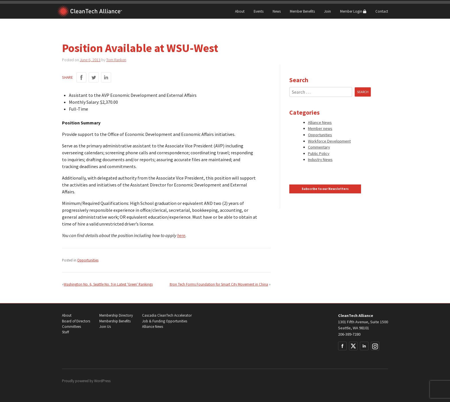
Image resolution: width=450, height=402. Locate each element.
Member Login (353, 11)
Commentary (319, 147)
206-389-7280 (349, 334)
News (277, 11)
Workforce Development (329, 141)
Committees (71, 326)
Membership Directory (116, 315)
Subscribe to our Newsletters (325, 189)
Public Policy (318, 153)
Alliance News (320, 122)
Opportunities (87, 260)
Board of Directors (76, 321)
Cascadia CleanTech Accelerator (167, 315)
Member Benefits (302, 11)
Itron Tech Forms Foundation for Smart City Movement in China (219, 284)
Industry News (320, 159)
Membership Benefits (115, 321)
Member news (320, 128)
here (181, 235)
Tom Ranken (116, 59)
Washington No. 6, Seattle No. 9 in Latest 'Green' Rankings (108, 284)
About (240, 11)
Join (327, 11)
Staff (65, 332)
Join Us (105, 326)
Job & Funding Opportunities (164, 321)
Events (258, 11)
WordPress (102, 380)
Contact (381, 11)
